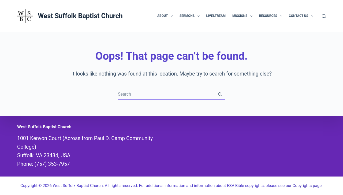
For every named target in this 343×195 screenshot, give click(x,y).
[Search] (324, 16)
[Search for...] (166, 94)
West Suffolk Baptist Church (80, 16)
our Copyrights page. (304, 185)
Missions (243, 16)
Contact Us (302, 16)
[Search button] (219, 94)
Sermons (191, 16)
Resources (271, 16)
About (166, 16)
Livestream (216, 16)
